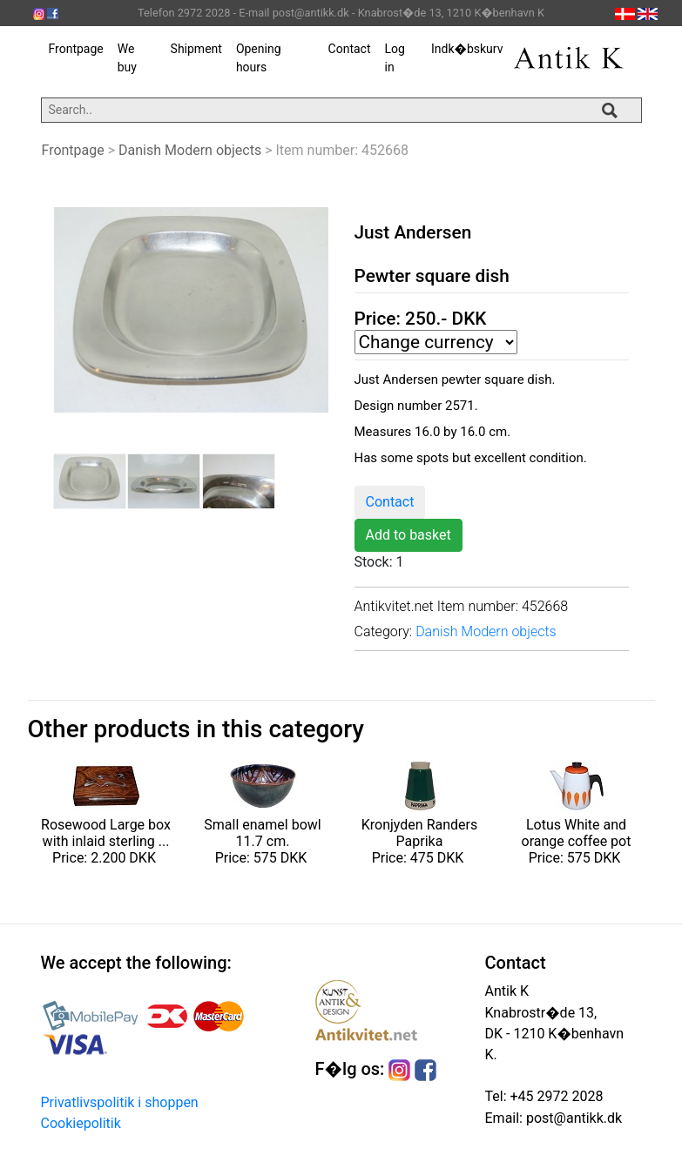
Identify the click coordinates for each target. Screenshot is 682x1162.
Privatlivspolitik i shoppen (120, 1102)
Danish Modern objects (189, 150)
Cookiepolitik (81, 1123)
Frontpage (76, 49)
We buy (127, 58)
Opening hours (258, 58)
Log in (394, 58)
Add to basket (408, 535)
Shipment (196, 49)
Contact (349, 49)
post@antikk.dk (572, 1118)
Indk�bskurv (467, 49)
